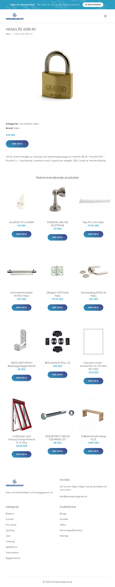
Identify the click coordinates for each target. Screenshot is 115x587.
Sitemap (64, 535)
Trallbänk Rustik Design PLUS (93, 438)
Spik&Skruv (12, 547)
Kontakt (64, 519)
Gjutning (10, 530)
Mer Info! (17, 143)
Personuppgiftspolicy (71, 530)
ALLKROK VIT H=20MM (21, 222)
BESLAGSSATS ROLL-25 (57, 362)
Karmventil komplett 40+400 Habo (21, 294)
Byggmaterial (13, 558)
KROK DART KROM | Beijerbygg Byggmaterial (21, 364)
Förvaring (11, 524)
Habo (36, 123)
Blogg (63, 513)
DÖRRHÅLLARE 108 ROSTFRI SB (57, 224)
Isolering (10, 541)
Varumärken (25, 123)
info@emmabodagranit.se (73, 496)
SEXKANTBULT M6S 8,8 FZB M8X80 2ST (57, 438)
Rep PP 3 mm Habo (93, 222)
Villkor (63, 524)
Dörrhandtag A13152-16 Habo (93, 294)
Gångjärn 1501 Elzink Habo (57, 294)
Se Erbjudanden (93, 4)
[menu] (105, 16)
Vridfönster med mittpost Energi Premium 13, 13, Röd (21, 439)
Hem (8, 33)
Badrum (10, 513)
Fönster (10, 519)
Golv (8, 535)
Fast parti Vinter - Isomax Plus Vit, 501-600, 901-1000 (93, 366)
